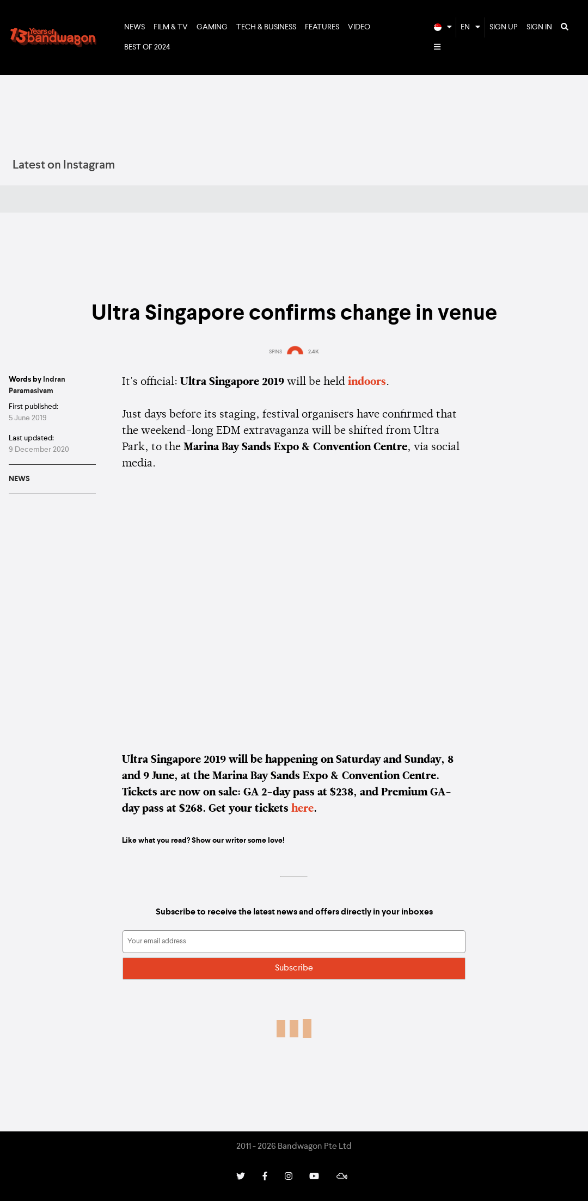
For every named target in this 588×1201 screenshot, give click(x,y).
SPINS (275, 351)
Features (322, 27)
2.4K (313, 351)
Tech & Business (266, 27)
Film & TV (171, 27)
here (302, 809)
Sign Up (503, 27)
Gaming (212, 27)
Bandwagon (53, 37)
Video (359, 27)
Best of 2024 (147, 47)
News (134, 27)
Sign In (539, 27)
